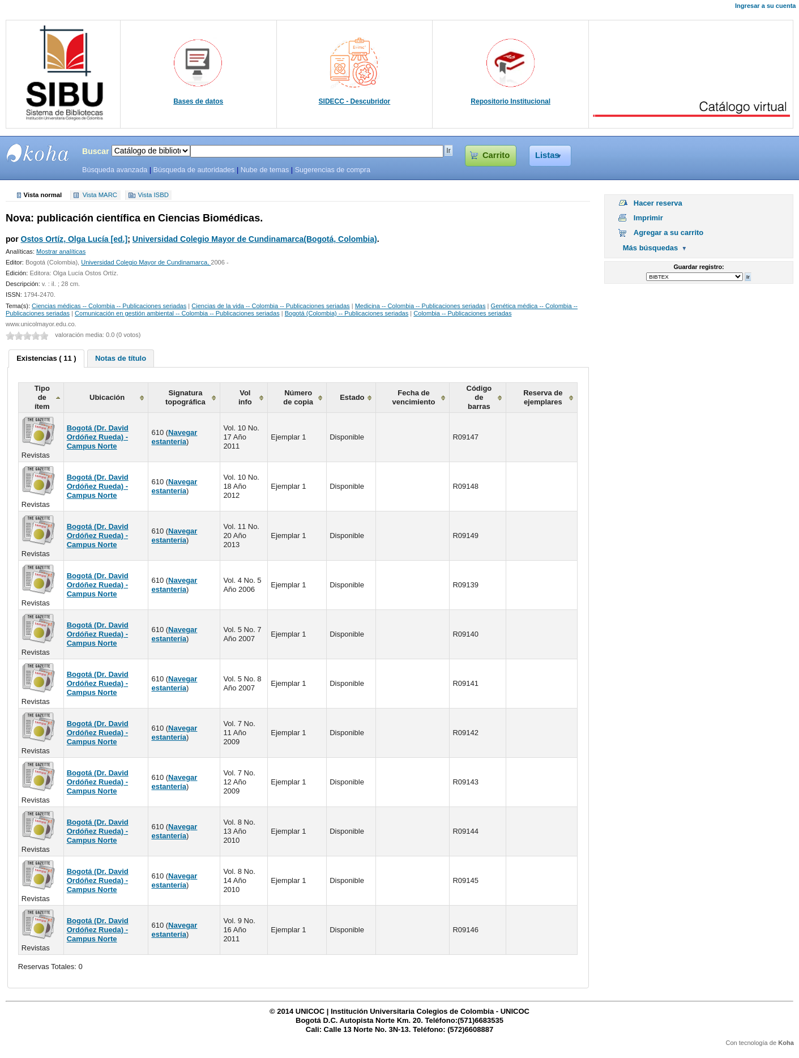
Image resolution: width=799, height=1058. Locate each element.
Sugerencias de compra (332, 170)
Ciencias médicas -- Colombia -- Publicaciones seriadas (109, 305)
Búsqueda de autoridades (193, 170)
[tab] (46, 358)
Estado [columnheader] (352, 397)
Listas (547, 155)
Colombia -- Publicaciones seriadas (462, 313)
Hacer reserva (658, 203)
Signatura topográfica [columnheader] (185, 397)
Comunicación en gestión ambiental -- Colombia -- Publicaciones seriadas (177, 313)
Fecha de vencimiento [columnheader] (413, 397)
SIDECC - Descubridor (355, 101)
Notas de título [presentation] (120, 358)
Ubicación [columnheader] (107, 397)
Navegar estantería (174, 437)
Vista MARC (100, 195)
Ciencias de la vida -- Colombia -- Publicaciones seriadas (270, 305)
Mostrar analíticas (61, 251)
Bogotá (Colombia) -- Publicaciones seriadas (347, 313)
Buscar (95, 151)
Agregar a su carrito (669, 232)
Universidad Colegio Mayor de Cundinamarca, (146, 262)
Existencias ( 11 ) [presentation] (46, 358)
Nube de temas (265, 170)
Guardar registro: (698, 266)
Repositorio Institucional (510, 101)
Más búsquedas (650, 248)
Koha (786, 1042)
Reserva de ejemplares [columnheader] (542, 397)
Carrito (496, 155)
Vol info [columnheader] (245, 397)
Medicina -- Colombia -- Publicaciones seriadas (420, 305)
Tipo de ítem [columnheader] (42, 397)
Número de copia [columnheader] (298, 397)
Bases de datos (198, 101)
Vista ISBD (153, 195)
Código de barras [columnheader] (479, 397)
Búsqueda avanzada (114, 170)
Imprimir (648, 218)
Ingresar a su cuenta (765, 5)
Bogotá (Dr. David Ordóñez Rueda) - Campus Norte (98, 437)
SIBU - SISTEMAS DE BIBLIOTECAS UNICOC (38, 153)
